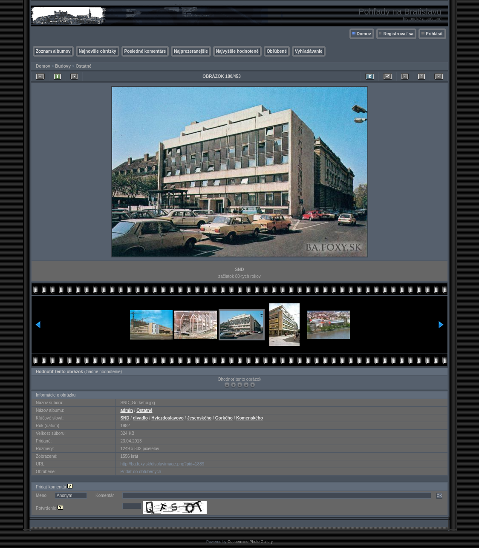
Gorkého (224, 418)
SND (124, 418)
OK (439, 496)
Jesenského (199, 418)
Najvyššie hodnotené (237, 51)
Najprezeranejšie (191, 51)
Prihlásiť (434, 33)
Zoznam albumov (53, 51)
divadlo (140, 418)
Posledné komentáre (145, 51)
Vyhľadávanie (309, 51)
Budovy (63, 66)
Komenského (249, 418)
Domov (364, 33)
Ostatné (83, 66)
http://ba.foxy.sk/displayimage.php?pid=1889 (162, 464)
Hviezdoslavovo (167, 418)
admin (126, 410)
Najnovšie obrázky (97, 51)
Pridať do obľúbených (140, 471)
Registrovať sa (398, 33)
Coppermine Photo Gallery (250, 541)
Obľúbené (277, 51)
